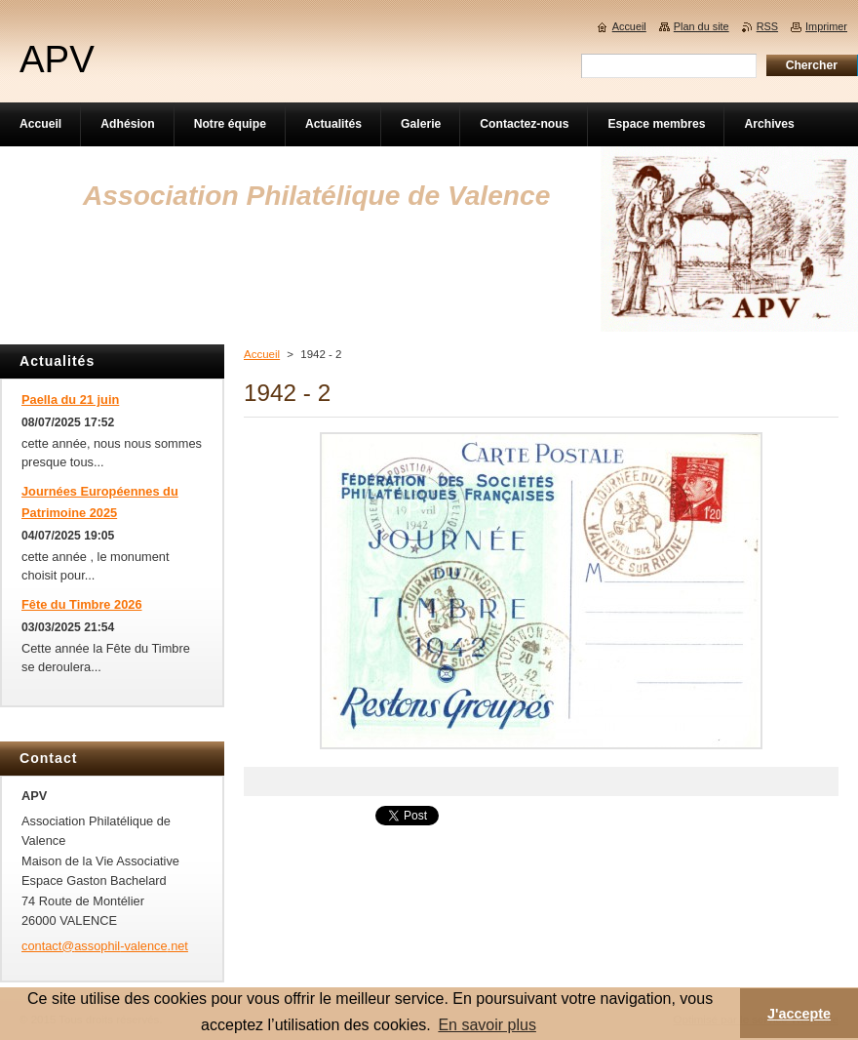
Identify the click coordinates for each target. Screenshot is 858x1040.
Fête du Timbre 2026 (81, 604)
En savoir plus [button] (487, 1025)
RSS (767, 26)
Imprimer (826, 26)
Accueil (262, 354)
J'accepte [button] (799, 1013)
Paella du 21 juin (70, 399)
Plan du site (701, 26)
